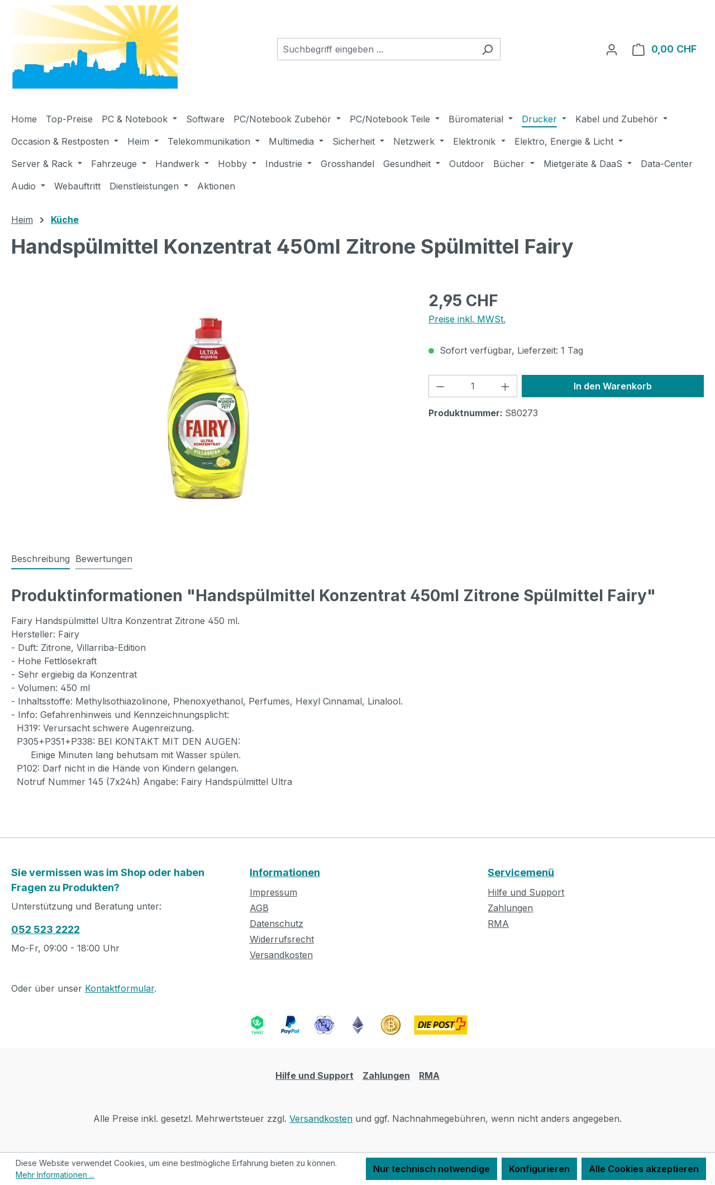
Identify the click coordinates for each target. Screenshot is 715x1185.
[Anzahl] (472, 386)
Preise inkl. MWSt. (467, 319)
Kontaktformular (119, 988)
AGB (259, 907)
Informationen (285, 872)
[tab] (40, 559)
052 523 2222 (45, 929)
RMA (498, 923)
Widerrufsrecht (282, 939)
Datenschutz (276, 923)
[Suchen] (487, 49)
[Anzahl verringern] (440, 386)
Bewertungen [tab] (103, 558)
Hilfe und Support (526, 892)
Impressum (273, 892)
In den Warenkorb (613, 386)
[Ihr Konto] (611, 49)
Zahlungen (510, 907)
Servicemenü (521, 872)
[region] (208, 409)
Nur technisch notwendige (431, 1168)
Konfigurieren (539, 1168)
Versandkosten (281, 954)
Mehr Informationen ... (55, 1174)
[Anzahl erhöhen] (505, 386)
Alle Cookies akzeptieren (644, 1168)
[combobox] (376, 49)
